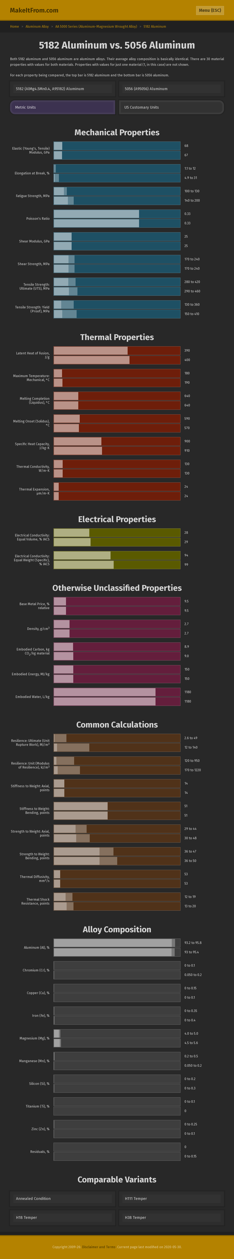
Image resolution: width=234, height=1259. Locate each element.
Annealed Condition (33, 1198)
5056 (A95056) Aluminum (146, 89)
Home (14, 27)
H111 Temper (136, 1198)
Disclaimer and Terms (99, 1247)
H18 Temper (26, 1217)
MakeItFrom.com (34, 10)
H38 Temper (135, 1217)
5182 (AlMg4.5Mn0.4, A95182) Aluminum (50, 89)
